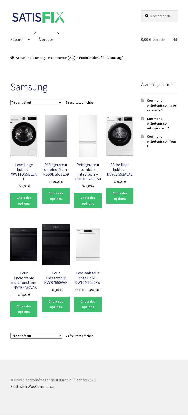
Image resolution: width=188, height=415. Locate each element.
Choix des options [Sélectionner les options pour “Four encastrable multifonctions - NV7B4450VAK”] (24, 309)
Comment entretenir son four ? (161, 141)
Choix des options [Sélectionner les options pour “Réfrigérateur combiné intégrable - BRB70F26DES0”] (88, 200)
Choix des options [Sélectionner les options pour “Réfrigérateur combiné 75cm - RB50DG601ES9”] (55, 196)
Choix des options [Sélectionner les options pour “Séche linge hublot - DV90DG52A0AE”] (120, 196)
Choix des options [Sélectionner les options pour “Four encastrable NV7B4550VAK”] (55, 304)
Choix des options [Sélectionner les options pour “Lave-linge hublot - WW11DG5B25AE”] (24, 200)
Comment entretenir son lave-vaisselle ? (162, 105)
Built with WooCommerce (32, 386)
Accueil (21, 57)
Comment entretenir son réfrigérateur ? (158, 123)
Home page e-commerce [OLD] (52, 57)
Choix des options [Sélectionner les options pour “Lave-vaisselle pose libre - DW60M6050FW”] (88, 304)
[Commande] (36, 102)
